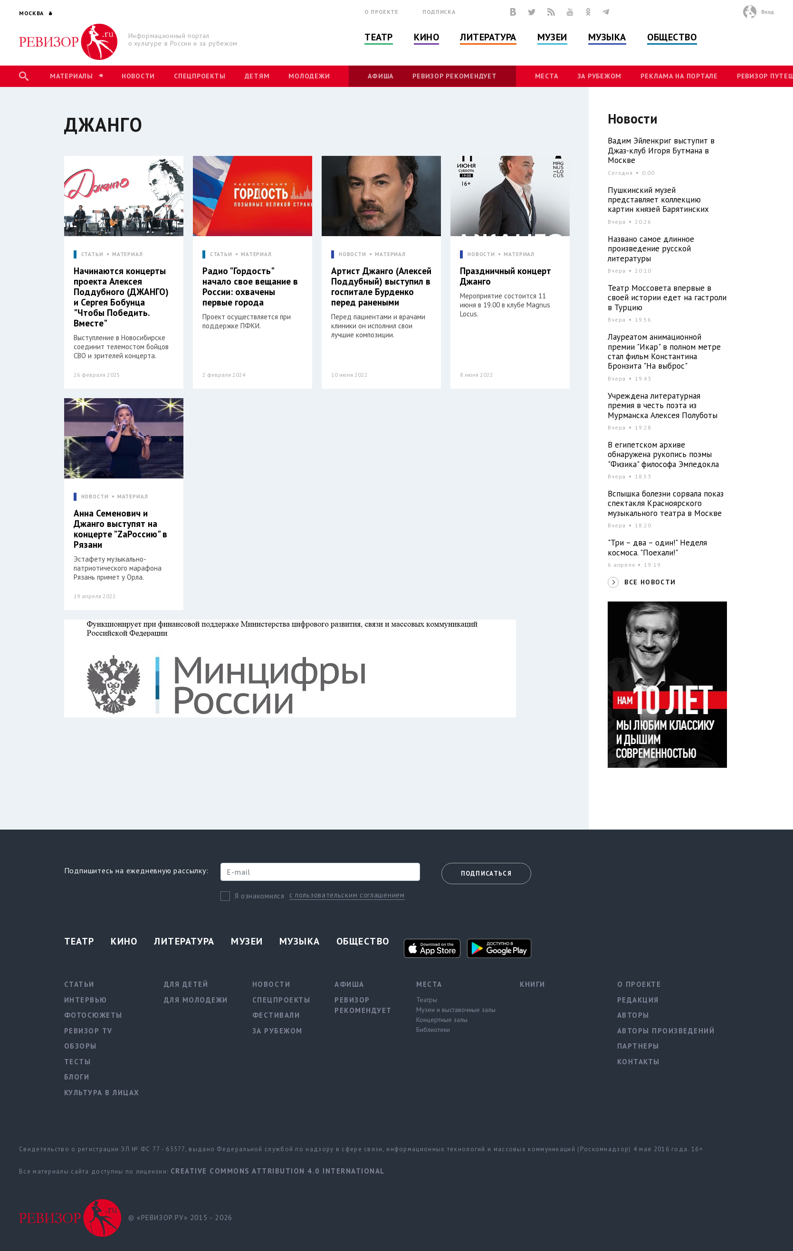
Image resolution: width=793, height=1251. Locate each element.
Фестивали (276, 1015)
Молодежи (309, 76)
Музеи (552, 37)
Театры (426, 999)
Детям (257, 76)
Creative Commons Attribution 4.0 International (278, 1170)
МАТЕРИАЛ (127, 254)
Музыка (607, 37)
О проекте (381, 11)
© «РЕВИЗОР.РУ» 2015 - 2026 (180, 1217)
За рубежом (599, 76)
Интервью (85, 999)
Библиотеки (433, 1029)
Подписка (438, 11)
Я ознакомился (260, 895)
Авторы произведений (666, 1030)
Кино (426, 37)
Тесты (77, 1061)
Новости (138, 76)
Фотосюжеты (93, 1015)
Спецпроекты (199, 76)
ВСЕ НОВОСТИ (650, 582)
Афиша (380, 76)
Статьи (79, 984)
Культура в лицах (102, 1092)
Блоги (77, 1076)
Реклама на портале (679, 76)
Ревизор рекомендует (454, 76)
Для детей (186, 984)
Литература (488, 37)
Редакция (638, 999)
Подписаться (486, 873)
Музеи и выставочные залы (456, 1009)
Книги (532, 984)
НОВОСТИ (352, 254)
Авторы (633, 1015)
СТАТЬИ (92, 254)
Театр (378, 37)
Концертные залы (442, 1019)
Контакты (638, 1061)
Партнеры (638, 1045)
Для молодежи (196, 999)
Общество (672, 37)
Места (546, 76)
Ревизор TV (88, 1030)
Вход (767, 11)
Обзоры (80, 1045)
